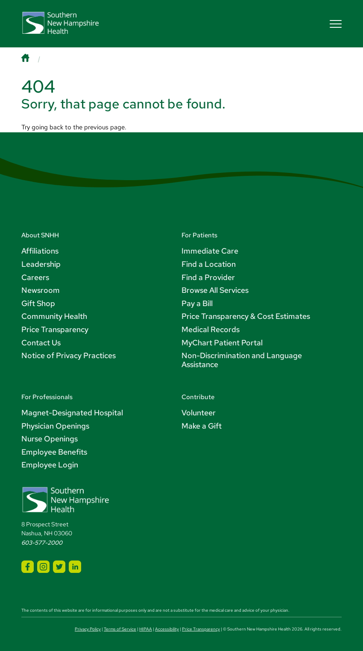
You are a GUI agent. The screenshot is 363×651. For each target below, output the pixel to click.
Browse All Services (215, 290)
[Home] (33, 58)
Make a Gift (202, 426)
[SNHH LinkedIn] (75, 567)
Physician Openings (55, 426)
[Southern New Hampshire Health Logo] (65, 511)
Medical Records (211, 329)
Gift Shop (38, 303)
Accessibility (167, 629)
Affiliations (40, 251)
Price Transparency (54, 329)
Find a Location (209, 264)
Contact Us (41, 342)
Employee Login (49, 465)
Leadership (41, 264)
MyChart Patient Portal (222, 342)
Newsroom (40, 290)
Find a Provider (208, 277)
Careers (35, 277)
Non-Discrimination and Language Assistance (242, 359)
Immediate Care (210, 251)
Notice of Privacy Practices (68, 355)
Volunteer (199, 412)
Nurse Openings (49, 439)
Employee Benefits (54, 452)
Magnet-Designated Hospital (72, 412)
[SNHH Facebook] (27, 567)
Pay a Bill (197, 303)
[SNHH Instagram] (43, 567)
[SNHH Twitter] (59, 567)
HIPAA (145, 629)
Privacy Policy (88, 629)
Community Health (54, 316)
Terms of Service (120, 629)
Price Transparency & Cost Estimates (246, 316)
